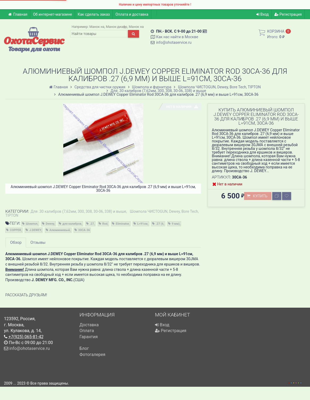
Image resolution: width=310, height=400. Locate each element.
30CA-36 (84, 230)
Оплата (86, 330)
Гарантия (88, 336)
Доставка (89, 324)
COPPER (15, 230)
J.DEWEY (35, 230)
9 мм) (176, 223)
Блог (84, 348)
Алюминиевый (59, 230)
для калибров (71, 223)
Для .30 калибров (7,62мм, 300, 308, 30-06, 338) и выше (78, 211)
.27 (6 (160, 223)
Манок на (96, 27)
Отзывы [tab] (37, 242)
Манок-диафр (116, 27)
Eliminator (122, 223)
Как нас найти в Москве (177, 37)
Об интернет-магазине (52, 14)
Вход (262, 14)
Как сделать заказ (94, 14)
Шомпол (31, 223)
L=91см (142, 223)
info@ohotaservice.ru (173, 42)
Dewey (50, 223)
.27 (92, 223)
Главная (17, 14)
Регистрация (288, 14)
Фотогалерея (92, 354)
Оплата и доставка (131, 14)
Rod (104, 223)
